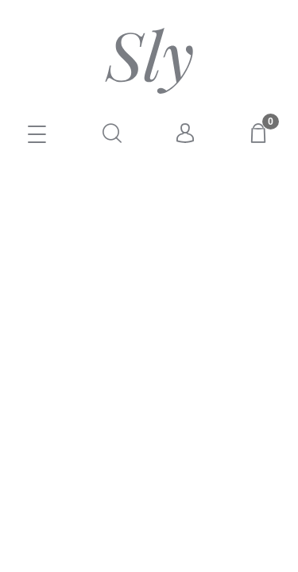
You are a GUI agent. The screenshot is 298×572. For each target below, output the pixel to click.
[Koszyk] (260, 133)
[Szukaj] (112, 133)
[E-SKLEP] (37, 136)
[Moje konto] (185, 134)
